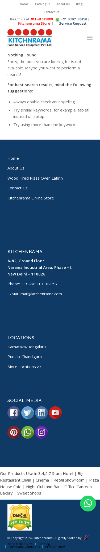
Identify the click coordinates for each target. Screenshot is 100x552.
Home (24, 4)
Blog (79, 4)
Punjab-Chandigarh (24, 356)
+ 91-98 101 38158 (39, 283)
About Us (63, 4)
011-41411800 (42, 19)
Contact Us (51, 12)
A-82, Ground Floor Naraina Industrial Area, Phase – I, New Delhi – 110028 (39, 267)
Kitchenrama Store (34, 23)
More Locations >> (24, 366)
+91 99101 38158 (74, 19)
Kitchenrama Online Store (30, 198)
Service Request (73, 23)
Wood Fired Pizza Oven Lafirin (35, 178)
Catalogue (42, 4)
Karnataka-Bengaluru (26, 346)
